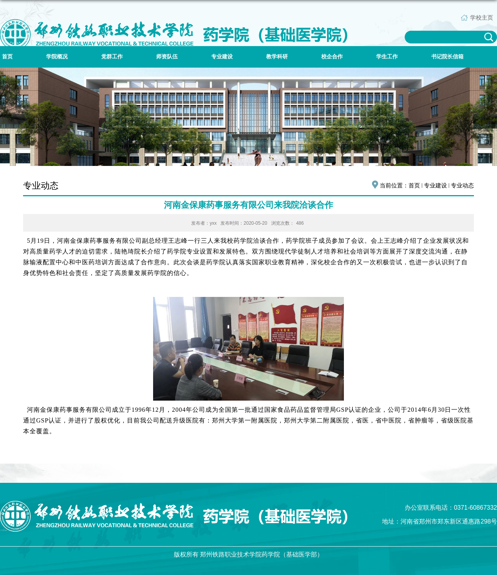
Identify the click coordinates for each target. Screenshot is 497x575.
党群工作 (112, 57)
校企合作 (332, 57)
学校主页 (481, 17)
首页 (7, 57)
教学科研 (277, 57)
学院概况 (57, 57)
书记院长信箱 (447, 57)
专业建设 (222, 57)
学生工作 (387, 57)
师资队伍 (167, 57)
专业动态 (462, 185)
